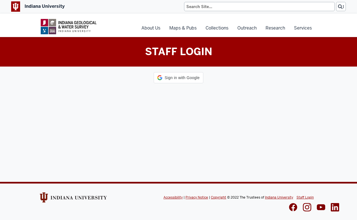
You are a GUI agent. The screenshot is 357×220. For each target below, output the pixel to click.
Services (303, 28)
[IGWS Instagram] (307, 207)
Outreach (247, 28)
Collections (217, 28)
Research (275, 28)
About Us (150, 28)
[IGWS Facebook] (293, 207)
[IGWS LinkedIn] (321, 207)
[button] (178, 77)
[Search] (259, 6)
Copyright (218, 197)
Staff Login (305, 197)
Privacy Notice (196, 197)
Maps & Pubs (183, 28)
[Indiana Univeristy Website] (73, 199)
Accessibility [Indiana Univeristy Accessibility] (173, 197)
